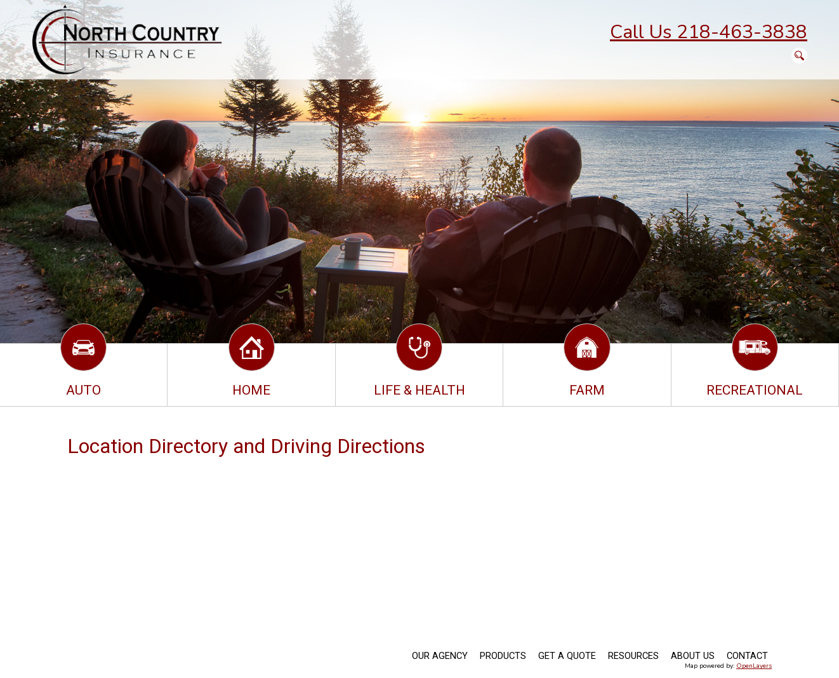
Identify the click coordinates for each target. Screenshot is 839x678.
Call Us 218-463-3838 (708, 32)
